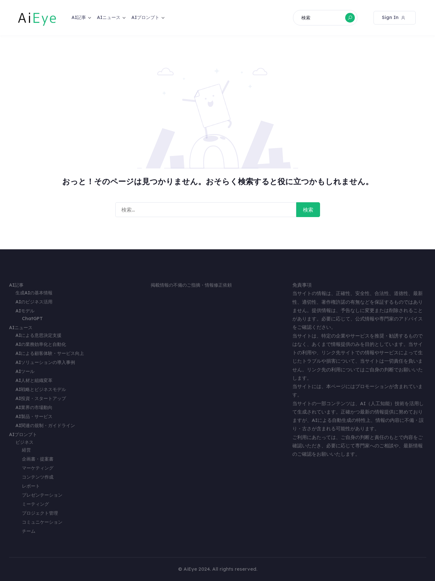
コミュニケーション (42, 522)
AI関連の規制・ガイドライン (45, 425)
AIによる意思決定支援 (38, 335)
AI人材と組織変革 (33, 380)
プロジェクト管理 (40, 513)
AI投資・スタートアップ (40, 398)
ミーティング (35, 504)
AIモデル (24, 311)
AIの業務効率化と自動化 (40, 344)
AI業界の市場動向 (33, 407)
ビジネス (24, 442)
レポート (31, 486)
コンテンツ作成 (37, 477)
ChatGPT (32, 318)
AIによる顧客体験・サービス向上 (49, 353)
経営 (26, 450)
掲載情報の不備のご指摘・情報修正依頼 (191, 285)
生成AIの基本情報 (33, 293)
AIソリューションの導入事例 (45, 362)
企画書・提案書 (37, 459)
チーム (28, 531)
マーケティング (37, 468)
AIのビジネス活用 (33, 302)
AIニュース (108, 17)
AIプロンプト (145, 17)
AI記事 (78, 17)
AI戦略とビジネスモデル (40, 389)
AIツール (24, 371)
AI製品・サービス (33, 416)
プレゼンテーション (42, 495)
